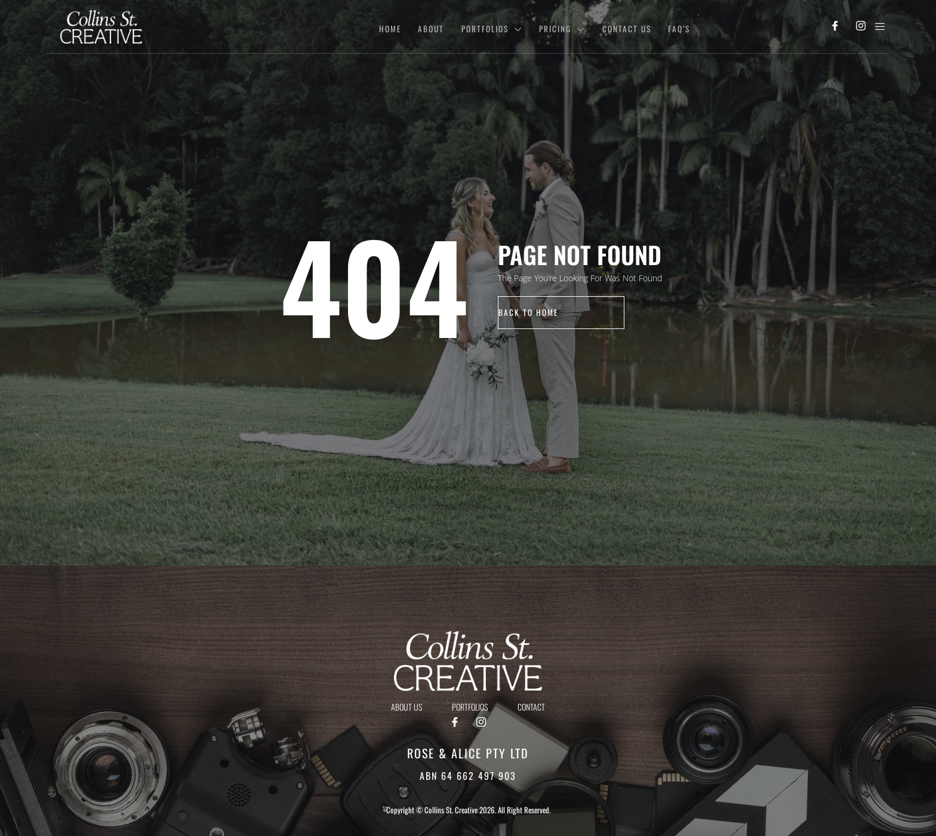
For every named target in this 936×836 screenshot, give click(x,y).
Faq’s (675, 26)
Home (374, 26)
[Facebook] (834, 27)
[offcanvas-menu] (880, 26)
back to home (529, 312)
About (417, 26)
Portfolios (481, 26)
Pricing (554, 26)
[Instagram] (860, 27)
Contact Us (621, 26)
